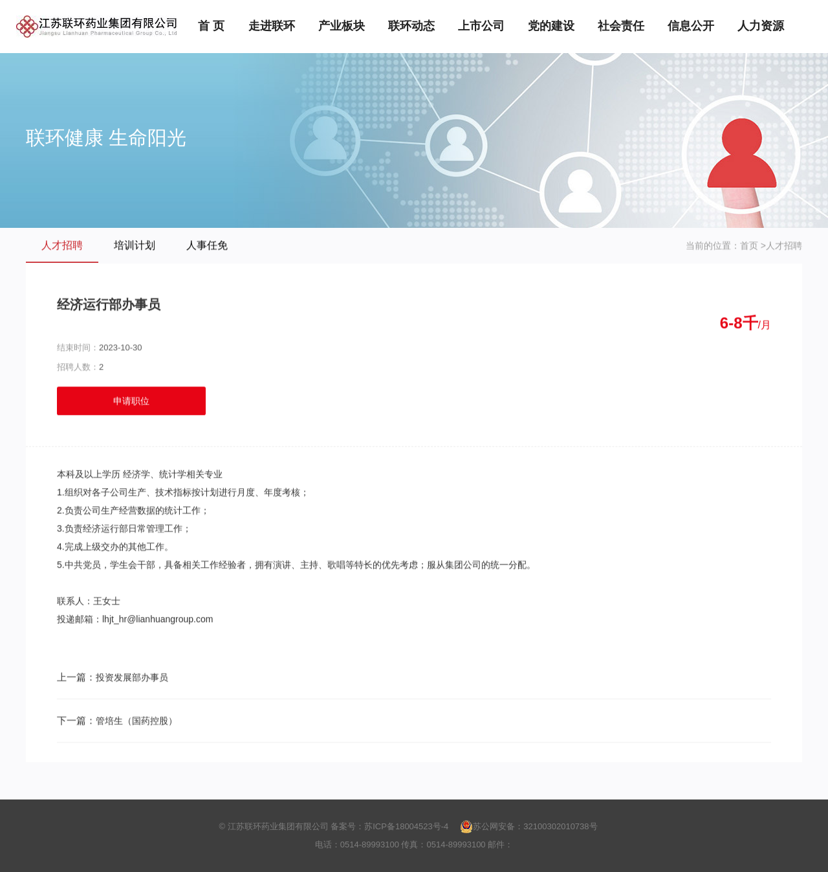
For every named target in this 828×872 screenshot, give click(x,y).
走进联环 (271, 25)
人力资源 (760, 25)
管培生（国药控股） (136, 721)
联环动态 (411, 25)
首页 (749, 246)
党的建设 (551, 25)
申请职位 (131, 401)
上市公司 (481, 25)
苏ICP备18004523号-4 (406, 826)
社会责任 (621, 25)
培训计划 (134, 245)
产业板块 (341, 25)
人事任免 (207, 245)
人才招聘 (62, 245)
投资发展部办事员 (132, 678)
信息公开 (691, 25)
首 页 (211, 25)
